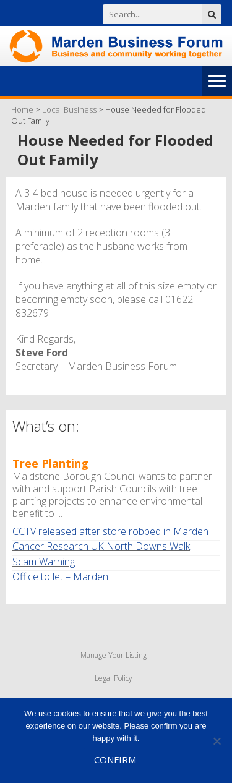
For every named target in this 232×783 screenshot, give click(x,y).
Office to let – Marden (60, 576)
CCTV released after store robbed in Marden (110, 531)
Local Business (69, 109)
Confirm (115, 759)
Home (22, 109)
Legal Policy (113, 678)
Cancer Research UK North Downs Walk (101, 546)
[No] (216, 741)
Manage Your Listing (113, 655)
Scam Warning (43, 561)
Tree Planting (50, 463)
